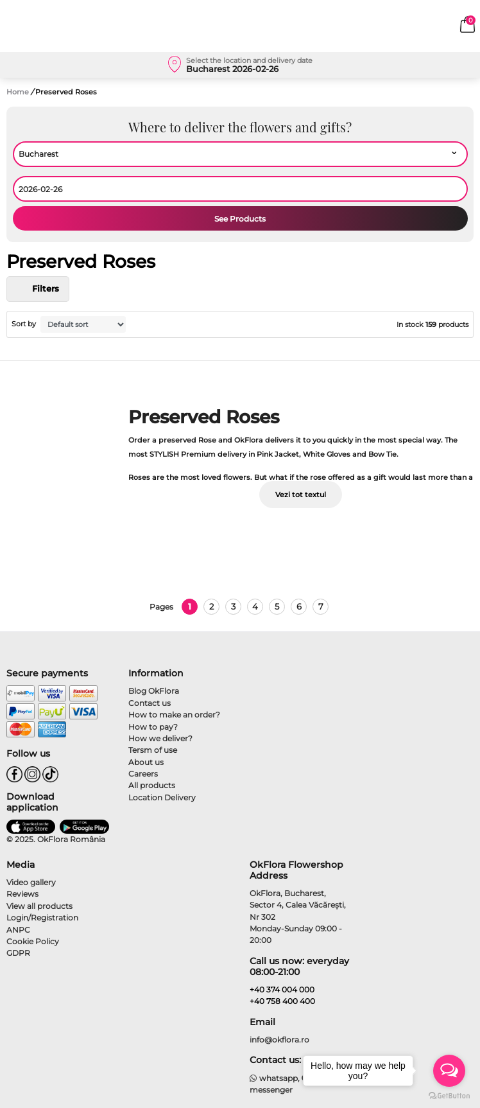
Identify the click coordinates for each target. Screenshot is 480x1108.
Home (17, 91)
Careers (143, 773)
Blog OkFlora (153, 691)
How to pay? (153, 727)
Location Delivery (162, 797)
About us (146, 762)
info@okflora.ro (279, 1039)
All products (151, 785)
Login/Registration (42, 917)
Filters (38, 289)
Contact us (149, 703)
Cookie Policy (32, 941)
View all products (39, 906)
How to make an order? (174, 714)
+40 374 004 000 (282, 989)
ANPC (18, 930)
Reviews (22, 894)
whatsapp (274, 1078)
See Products (240, 219)
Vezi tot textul (300, 494)
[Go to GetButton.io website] (449, 1095)
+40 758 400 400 (282, 1001)
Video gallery (31, 882)
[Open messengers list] (449, 1071)
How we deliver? (160, 738)
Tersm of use (152, 750)
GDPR (18, 953)
